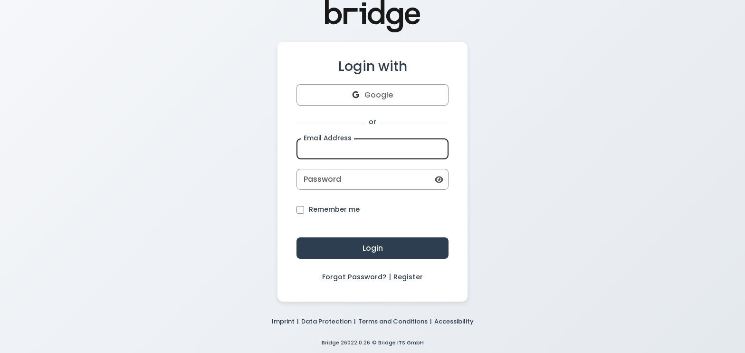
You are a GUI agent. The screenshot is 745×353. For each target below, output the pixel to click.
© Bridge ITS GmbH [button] (398, 342)
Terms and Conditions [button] (393, 321)
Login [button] (373, 248)
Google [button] (372, 94)
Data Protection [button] (326, 321)
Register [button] (408, 277)
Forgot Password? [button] (354, 277)
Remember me (328, 209)
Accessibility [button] (454, 321)
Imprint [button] (283, 321)
